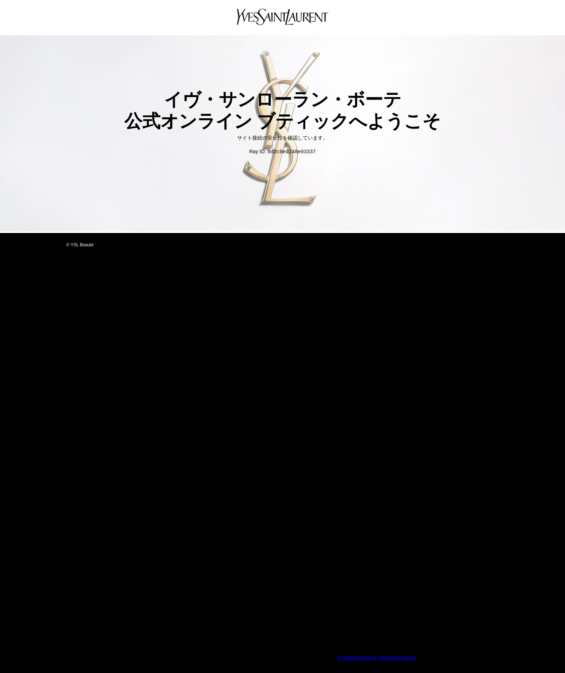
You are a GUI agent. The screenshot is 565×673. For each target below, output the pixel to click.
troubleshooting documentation (376, 658)
